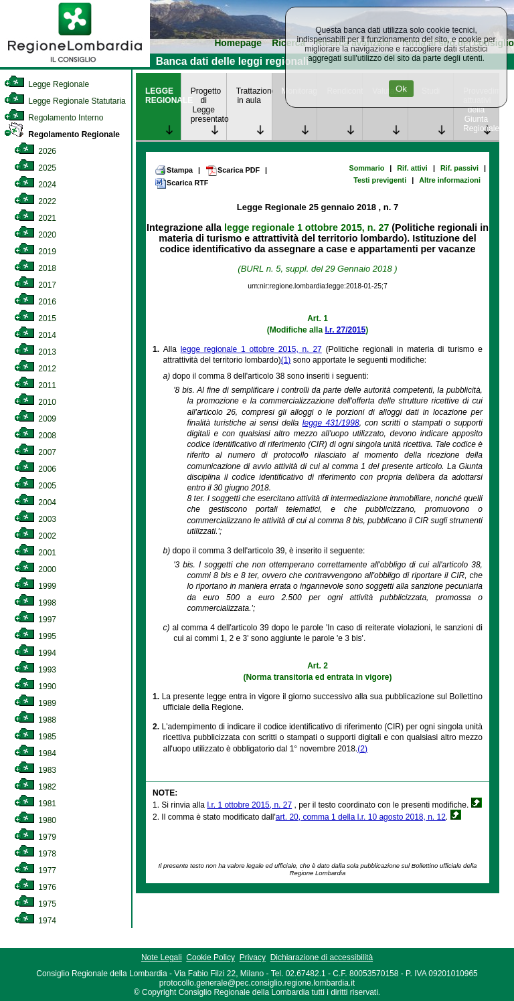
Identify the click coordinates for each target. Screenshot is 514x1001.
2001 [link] (35, 552)
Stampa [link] (174, 170)
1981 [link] (35, 803)
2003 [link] (35, 519)
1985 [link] (35, 736)
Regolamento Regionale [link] (62, 134)
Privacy (253, 957)
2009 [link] (35, 419)
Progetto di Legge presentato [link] (208, 105)
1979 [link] (35, 837)
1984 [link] (35, 753)
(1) (286, 360)
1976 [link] (35, 887)
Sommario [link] (366, 168)
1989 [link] (35, 703)
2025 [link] (35, 168)
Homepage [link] (238, 43)
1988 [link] (35, 720)
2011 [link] (35, 385)
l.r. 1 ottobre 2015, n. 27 (249, 805)
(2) (362, 748)
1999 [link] (35, 586)
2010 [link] (35, 402)
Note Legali (161, 957)
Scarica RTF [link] (181, 183)
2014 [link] (35, 335)
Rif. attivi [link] (412, 168)
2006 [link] (35, 469)
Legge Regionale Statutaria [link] (65, 101)
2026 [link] (35, 151)
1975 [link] (35, 904)
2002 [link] (35, 536)
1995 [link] (35, 636)
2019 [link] (35, 251)
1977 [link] (35, 870)
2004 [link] (35, 502)
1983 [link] (35, 770)
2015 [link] (35, 318)
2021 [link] (35, 218)
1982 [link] (35, 787)
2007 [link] (35, 452)
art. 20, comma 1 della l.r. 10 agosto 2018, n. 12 (361, 817)
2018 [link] (35, 268)
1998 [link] (35, 603)
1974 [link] (35, 920)
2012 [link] (35, 368)
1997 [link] (35, 619)
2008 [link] (35, 435)
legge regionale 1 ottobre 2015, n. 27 (306, 227)
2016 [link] (35, 301)
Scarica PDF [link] (232, 170)
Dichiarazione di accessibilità (321, 957)
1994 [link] (35, 653)
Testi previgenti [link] (379, 180)
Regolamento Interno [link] (53, 117)
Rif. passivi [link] (459, 168)
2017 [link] (35, 285)
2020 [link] (35, 235)
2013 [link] (35, 352)
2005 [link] (35, 485)
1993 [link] (35, 669)
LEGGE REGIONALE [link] (163, 95)
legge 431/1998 (331, 423)
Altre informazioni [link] (450, 180)
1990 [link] (35, 686)
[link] (75, 64)
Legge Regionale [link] (46, 84)
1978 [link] (35, 853)
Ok (401, 89)
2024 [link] (35, 184)
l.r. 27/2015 (345, 330)
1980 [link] (35, 820)
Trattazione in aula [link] (254, 95)
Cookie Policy (210, 957)
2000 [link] (35, 569)
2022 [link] (35, 201)
